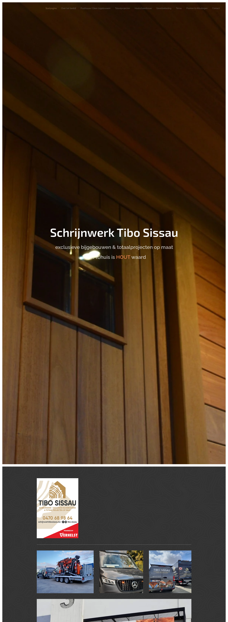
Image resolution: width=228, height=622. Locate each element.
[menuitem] (36, 8)
